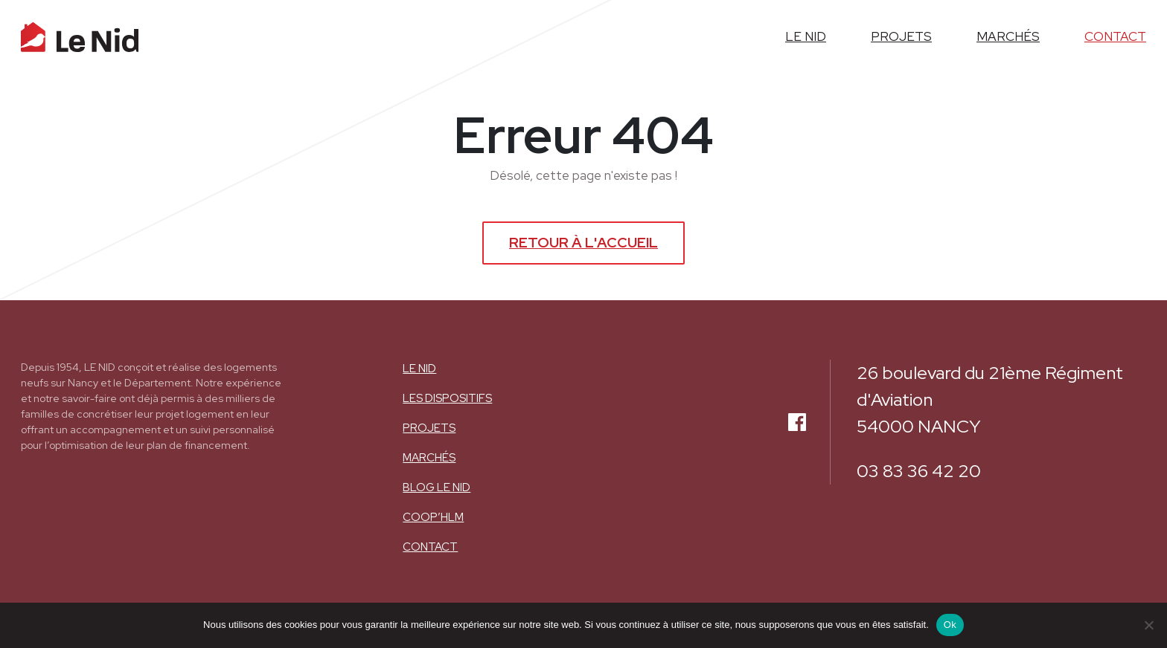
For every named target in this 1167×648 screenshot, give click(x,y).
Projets (429, 428)
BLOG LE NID (436, 487)
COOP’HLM (433, 517)
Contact (430, 547)
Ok (950, 624)
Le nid (419, 368)
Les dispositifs (447, 398)
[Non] (1148, 625)
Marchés (429, 457)
